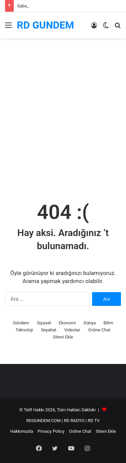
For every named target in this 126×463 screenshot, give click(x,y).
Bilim (108, 322)
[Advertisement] (63, 125)
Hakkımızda (21, 431)
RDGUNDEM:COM (43, 420)
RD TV (94, 420)
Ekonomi (67, 322)
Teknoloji (24, 329)
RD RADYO (74, 420)
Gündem (21, 322)
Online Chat (99, 329)
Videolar (72, 329)
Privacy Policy (51, 431)
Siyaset (44, 322)
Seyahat (48, 329)
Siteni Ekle (63, 336)
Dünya (90, 322)
